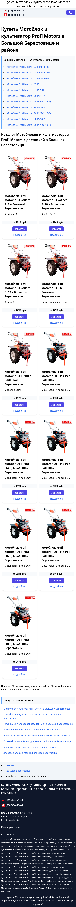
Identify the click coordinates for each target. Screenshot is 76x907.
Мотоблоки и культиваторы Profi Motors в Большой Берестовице (32, 716)
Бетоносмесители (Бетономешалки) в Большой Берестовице (37, 735)
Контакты (9, 834)
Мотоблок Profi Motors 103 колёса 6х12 (28, 78)
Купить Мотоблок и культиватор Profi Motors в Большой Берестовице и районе (38, 4)
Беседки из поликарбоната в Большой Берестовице (32, 729)
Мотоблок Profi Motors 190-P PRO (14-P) (29, 101)
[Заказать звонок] (70, 12)
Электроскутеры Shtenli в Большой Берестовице (30, 752)
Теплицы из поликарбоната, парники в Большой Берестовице (38, 723)
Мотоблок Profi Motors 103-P (23, 84)
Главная (9, 765)
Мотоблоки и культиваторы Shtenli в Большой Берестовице (36, 708)
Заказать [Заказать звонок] (20, 229)
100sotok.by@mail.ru (20, 816)
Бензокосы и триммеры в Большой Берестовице (30, 747)
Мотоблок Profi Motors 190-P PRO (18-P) (29, 124)
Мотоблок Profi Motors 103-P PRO (25, 90)
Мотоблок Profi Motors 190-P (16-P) (26, 107)
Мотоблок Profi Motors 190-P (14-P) (26, 95)
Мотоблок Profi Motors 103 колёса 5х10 (28, 72)
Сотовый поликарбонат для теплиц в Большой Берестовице (37, 741)
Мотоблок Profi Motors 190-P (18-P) (26, 119)
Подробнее (19, 234)
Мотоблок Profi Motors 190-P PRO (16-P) (29, 113)
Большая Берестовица (17, 770)
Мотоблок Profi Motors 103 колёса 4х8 (28, 66)
